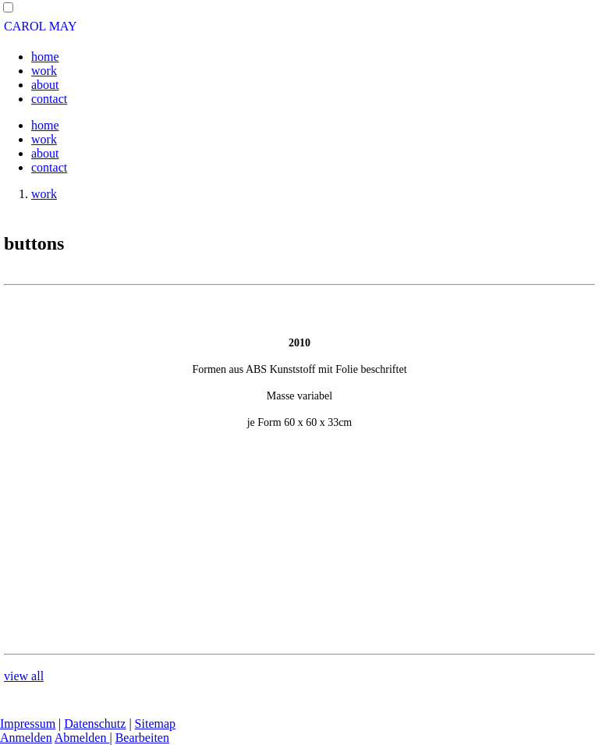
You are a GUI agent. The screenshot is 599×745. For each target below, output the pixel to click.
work (44, 70)
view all (24, 676)
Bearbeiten (142, 737)
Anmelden (26, 737)
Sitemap (155, 723)
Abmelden (82, 737)
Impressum (27, 723)
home (45, 56)
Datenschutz (95, 723)
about (45, 84)
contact (49, 98)
